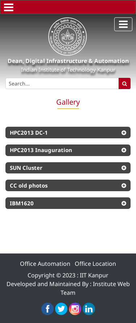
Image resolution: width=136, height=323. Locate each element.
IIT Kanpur (94, 275)
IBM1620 (22, 203)
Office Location (95, 264)
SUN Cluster (26, 167)
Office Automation (45, 264)
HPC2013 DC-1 (29, 132)
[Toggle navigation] (123, 24)
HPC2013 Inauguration (41, 150)
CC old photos (29, 185)
